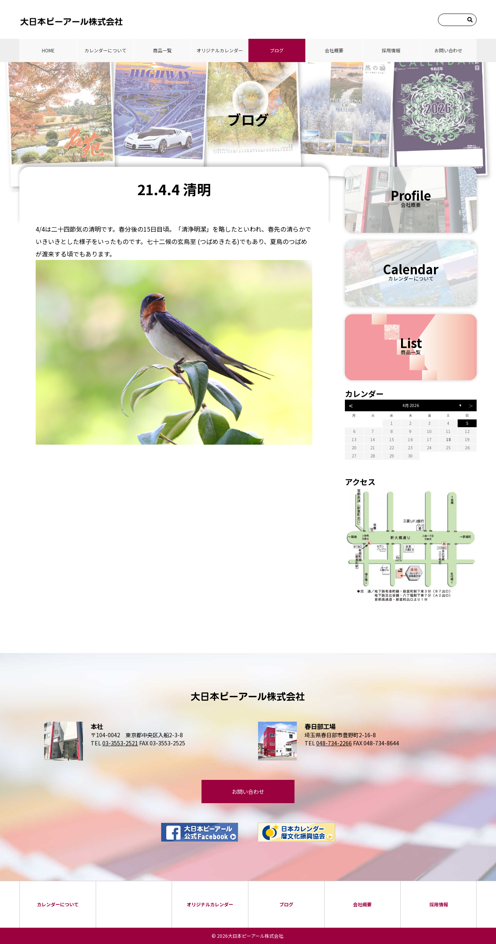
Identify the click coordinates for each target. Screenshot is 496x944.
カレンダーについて (105, 50)
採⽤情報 (391, 50)
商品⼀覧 (162, 50)
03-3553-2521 (120, 743)
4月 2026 (411, 405)
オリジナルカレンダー (219, 50)
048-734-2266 (334, 743)
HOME (48, 50)
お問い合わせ (448, 50)
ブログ (277, 50)
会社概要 (334, 50)
